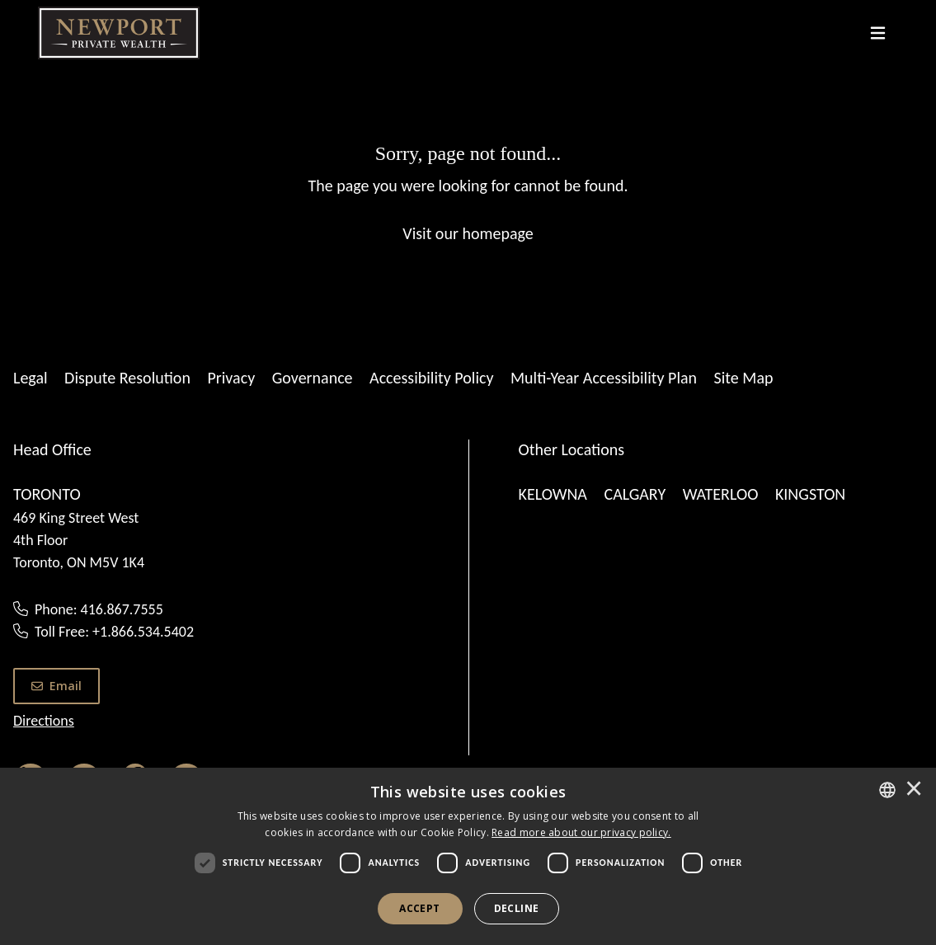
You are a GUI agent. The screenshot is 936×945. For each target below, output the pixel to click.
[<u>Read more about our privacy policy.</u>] (581, 832)
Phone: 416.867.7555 (99, 609)
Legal (30, 378)
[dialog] (468, 856)
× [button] (914, 790)
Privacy (231, 378)
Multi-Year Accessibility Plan (603, 378)
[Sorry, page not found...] (468, 192)
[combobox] (887, 790)
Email (56, 685)
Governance (312, 378)
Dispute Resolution (127, 378)
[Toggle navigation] (877, 33)
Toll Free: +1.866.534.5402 (114, 632)
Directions (43, 721)
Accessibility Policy (431, 378)
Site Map (744, 378)
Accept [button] (419, 908)
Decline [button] (516, 908)
